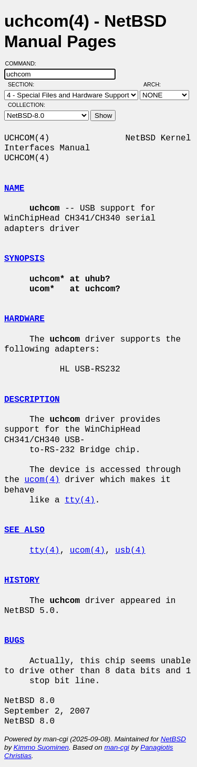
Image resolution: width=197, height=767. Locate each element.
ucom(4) (41, 480)
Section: (23, 84)
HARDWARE (24, 319)
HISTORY (21, 580)
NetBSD (173, 739)
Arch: (156, 84)
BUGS (14, 641)
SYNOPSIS (24, 259)
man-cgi (116, 747)
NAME (14, 188)
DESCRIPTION (32, 400)
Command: (24, 63)
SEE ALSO (24, 530)
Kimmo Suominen (41, 747)
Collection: (26, 105)
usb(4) (130, 550)
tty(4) (80, 500)
